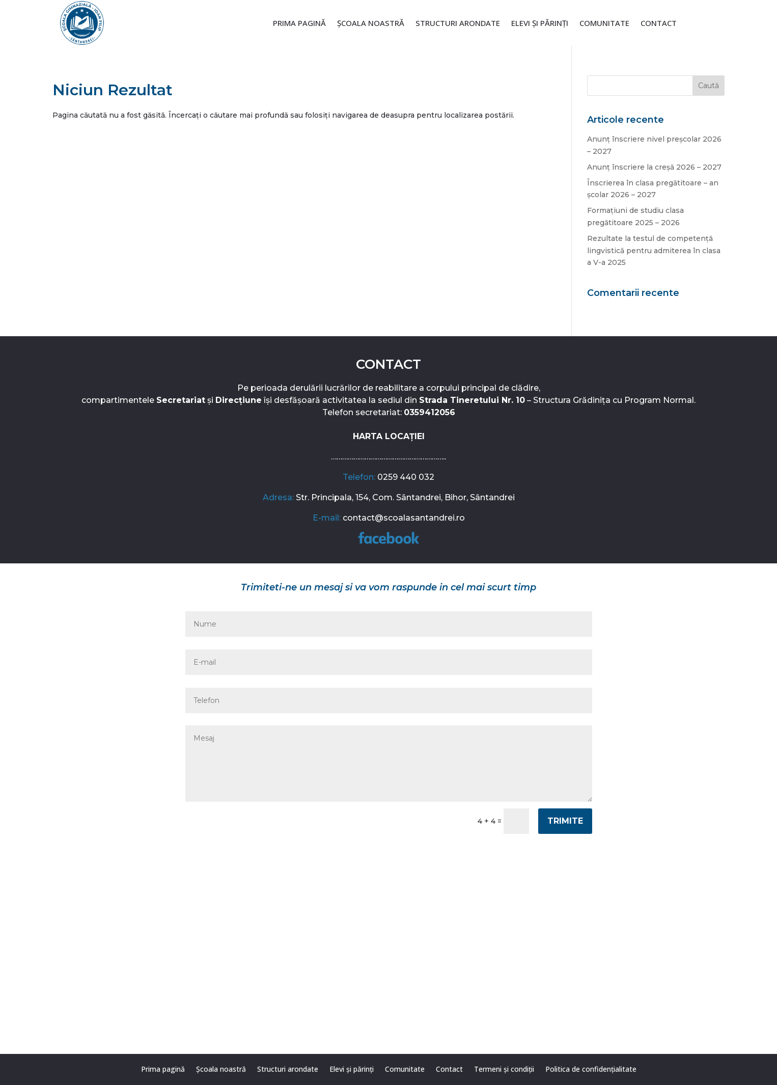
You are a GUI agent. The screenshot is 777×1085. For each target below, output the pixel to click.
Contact (659, 23)
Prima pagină (299, 23)
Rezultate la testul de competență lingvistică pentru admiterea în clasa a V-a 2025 (653, 250)
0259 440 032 (405, 477)
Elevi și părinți (539, 23)
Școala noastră (370, 23)
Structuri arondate (457, 23)
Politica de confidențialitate (590, 1070)
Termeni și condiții (504, 1070)
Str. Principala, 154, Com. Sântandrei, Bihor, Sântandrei (405, 497)
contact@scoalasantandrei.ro (404, 518)
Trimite (565, 821)
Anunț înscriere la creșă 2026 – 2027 (654, 167)
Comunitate (604, 23)
